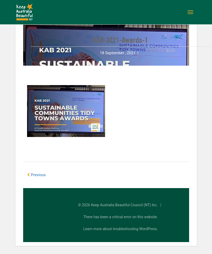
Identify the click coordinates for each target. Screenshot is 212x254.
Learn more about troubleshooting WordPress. (120, 229)
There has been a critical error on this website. (120, 217)
